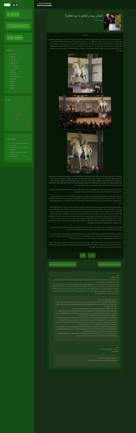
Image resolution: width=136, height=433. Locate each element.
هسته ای (28, 122)
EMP (23, 117)
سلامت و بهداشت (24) (15, 77)
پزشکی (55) (13, 79)
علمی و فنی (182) (14, 63)
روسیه (18, 113)
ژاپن (22, 126)
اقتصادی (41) (13, 74)
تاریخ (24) (13, 81)
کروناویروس (12, 118)
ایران (17, 118)
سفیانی (8, 126)
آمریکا (23, 105)
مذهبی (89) (13, 72)
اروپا (11, 126)
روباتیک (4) (16, 68)
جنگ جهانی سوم (17, 122)
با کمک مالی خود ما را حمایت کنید (18, 26)
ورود (8, 14)
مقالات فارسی (10, 38)
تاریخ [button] (81, 256)
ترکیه (8, 122)
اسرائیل (23, 113)
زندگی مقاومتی (27, 126)
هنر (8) (12, 83)
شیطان (27, 113)
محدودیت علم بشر (25, 109)
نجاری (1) (13, 70)
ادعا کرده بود (97, 218)
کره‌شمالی (12, 113)
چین (10, 105)
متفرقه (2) (13, 86)
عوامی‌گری (11, 122)
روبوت (30, 113)
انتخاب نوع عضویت (15, 14)
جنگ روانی (10, 109)
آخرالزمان (13, 126)
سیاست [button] (90, 256)
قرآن (20, 126)
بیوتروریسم (8, 113)
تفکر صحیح (27, 118)
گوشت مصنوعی (14, 157)
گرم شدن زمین (15, 105)
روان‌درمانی (20, 117)
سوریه (17, 126)
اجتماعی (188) (14, 54)
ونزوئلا (9, 117)
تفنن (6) (12, 88)
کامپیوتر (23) (16, 66)
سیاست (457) (14, 59)
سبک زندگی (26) (14, 61)
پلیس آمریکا (23, 122)
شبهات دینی (15, 109)
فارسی (8, 5)
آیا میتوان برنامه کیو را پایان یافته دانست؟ (19, 148)
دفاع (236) (13, 57)
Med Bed (13, 150)
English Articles (18, 38)
